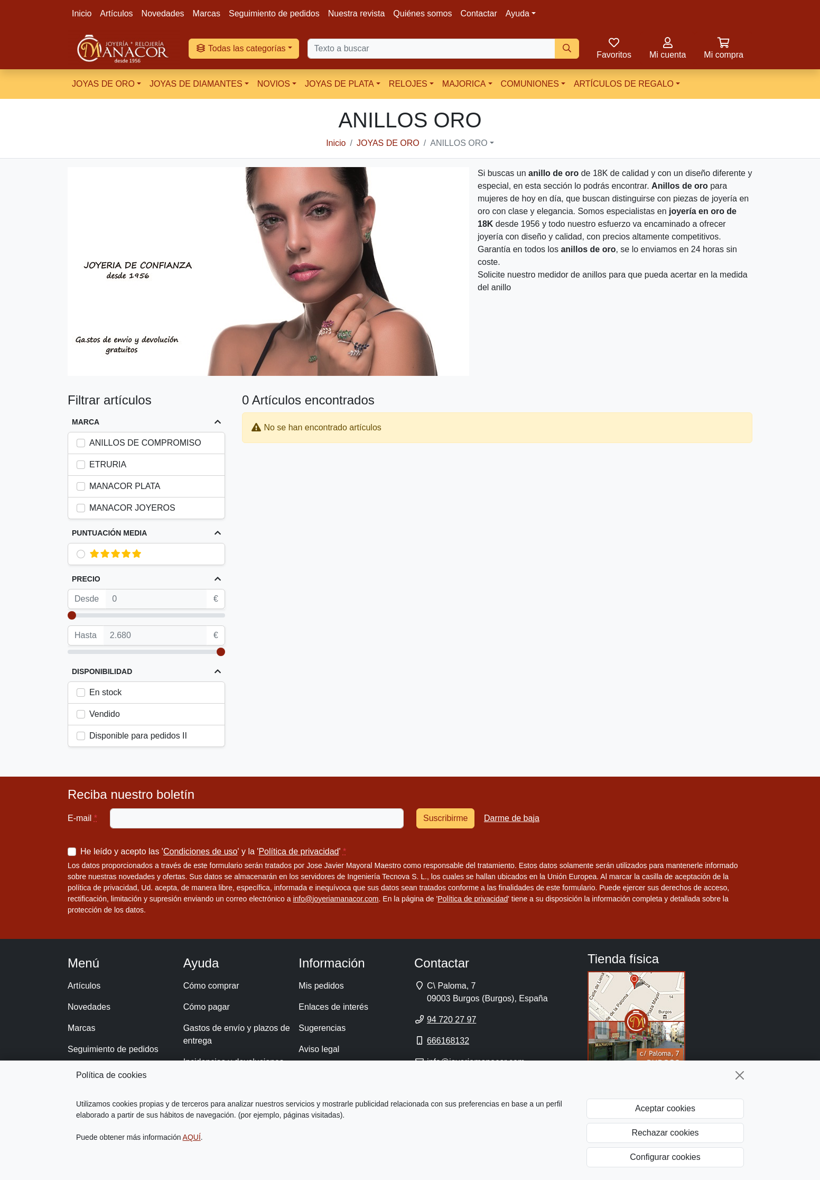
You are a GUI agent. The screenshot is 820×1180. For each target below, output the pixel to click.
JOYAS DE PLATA (339, 83)
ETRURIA (107, 464)
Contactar (478, 13)
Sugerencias (322, 1028)
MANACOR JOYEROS (132, 507)
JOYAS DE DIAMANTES (196, 83)
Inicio (81, 13)
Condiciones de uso (200, 851)
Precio (86, 579)
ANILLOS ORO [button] (458, 143)
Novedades (163, 13)
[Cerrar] (739, 1075)
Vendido (104, 713)
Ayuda (517, 13)
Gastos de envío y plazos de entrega (236, 1034)
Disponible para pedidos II (138, 735)
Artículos (116, 13)
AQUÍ (192, 1137)
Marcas (206, 13)
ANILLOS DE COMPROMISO (145, 442)
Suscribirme (445, 818)
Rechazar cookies (664, 1132)
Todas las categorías (240, 48)
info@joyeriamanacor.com (335, 899)
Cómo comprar (211, 985)
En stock (105, 692)
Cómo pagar (206, 1006)
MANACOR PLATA (125, 486)
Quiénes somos (422, 13)
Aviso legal (319, 1049)
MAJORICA (464, 83)
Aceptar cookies (665, 1108)
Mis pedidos (321, 985)
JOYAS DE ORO (103, 83)
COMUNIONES (530, 83)
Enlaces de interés (333, 1006)
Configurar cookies (665, 1157)
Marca (85, 422)
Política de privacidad (298, 851)
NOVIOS (273, 83)
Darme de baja (511, 818)
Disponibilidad (102, 671)
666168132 (448, 1040)
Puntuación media (109, 533)
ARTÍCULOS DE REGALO (624, 83)
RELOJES (408, 83)
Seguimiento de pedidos (274, 13)
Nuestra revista (356, 13)
